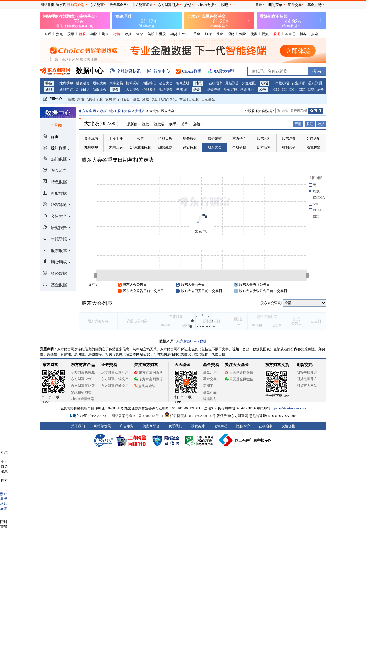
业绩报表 (215, 83)
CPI (276, 90)
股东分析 (264, 138)
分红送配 (249, 83)
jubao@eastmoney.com (290, 408)
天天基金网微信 (239, 379)
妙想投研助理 (81, 392)
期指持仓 (149, 83)
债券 (253, 34)
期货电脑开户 (307, 379)
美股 (151, 34)
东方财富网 (87, 111)
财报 (198, 83)
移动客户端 (75, 5)
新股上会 (99, 90)
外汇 (185, 34)
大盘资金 (133, 90)
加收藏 (60, 5)
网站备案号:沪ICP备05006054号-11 (138, 416)
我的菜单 (275, 5)
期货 (173, 34)
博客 (303, 34)
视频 (265, 34)
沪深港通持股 (140, 147)
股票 (70, 34)
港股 (162, 34)
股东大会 (124, 111)
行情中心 (55, 99)
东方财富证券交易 (114, 386)
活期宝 (208, 386)
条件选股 (182, 83)
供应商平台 (151, 426)
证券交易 (295, 5)
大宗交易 (116, 83)
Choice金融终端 (82, 399)
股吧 (276, 34)
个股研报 (282, 83)
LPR (311, 90)
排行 (117, 99)
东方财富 (50, 365)
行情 (116, 34)
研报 (264, 83)
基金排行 (247, 90)
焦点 (59, 34)
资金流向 (91, 138)
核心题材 (215, 138)
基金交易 (210, 379)
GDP (301, 90)
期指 (93, 34)
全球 (139, 34)
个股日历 (165, 138)
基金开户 (210, 372)
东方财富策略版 (83, 386)
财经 (48, 34)
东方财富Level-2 (83, 379)
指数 (71, 99)
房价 (320, 90)
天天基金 (182, 365)
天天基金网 (118, 5)
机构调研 (133, 83)
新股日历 (83, 90)
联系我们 (175, 426)
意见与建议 (145, 386)
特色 (48, 83)
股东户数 (289, 138)
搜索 (314, 34)
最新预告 (232, 83)
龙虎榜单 (66, 83)
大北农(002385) (101, 123)
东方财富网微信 (148, 379)
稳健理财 (210, 399)
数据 (128, 34)
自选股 (193, 99)
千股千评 (116, 138)
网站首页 (47, 5)
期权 (105, 34)
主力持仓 (239, 138)
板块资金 (166, 90)
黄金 (196, 34)
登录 (258, 5)
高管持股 (190, 147)
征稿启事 (265, 426)
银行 (208, 34)
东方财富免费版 (83, 372)
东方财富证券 (142, 5)
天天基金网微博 (239, 373)
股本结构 (264, 147)
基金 (219, 34)
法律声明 (220, 426)
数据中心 (107, 111)
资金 (115, 90)
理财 (231, 34)
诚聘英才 (198, 426)
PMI (292, 90)
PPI (284, 90)
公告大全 (166, 83)
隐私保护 (243, 426)
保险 (242, 34)
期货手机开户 (307, 372)
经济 (262, 90)
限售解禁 (313, 147)
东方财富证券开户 (114, 372)
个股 (99, 99)
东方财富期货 (277, 365)
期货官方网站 (307, 386)
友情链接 (288, 426)
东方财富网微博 (148, 373)
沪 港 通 (182, 90)
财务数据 (190, 138)
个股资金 (149, 90)
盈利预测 (315, 83)
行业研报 (298, 83)
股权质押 (99, 83)
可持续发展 (102, 426)
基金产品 (210, 392)
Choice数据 (206, 5)
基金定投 (230, 90)
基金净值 (214, 90)
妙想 (187, 5)
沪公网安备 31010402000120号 (190, 416)
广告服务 (127, 426)
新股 (82, 34)
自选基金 (208, 99)
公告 (140, 138)
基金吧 (290, 34)
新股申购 (66, 90)
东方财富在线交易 (114, 379)
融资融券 (83, 83)
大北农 (140, 111)
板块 (108, 99)
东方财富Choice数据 (191, 341)
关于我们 (78, 426)
